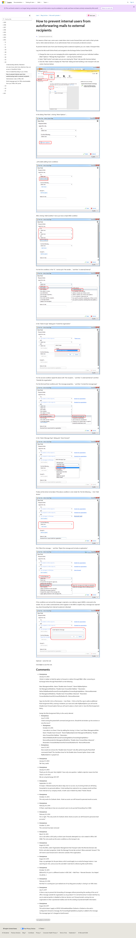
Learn (37, 15)
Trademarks (72, 933)
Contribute (31, 933)
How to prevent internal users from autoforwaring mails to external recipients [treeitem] (17, 75)
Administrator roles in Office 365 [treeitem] (15, 79)
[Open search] (128, 2)
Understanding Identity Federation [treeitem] (15, 64)
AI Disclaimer (5, 933)
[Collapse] (30, 15)
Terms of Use (63, 933)
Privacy (38, 933)
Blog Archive (44, 15)
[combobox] (17, 19)
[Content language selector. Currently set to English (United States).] (10, 928)
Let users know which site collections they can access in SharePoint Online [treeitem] (18, 68)
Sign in (132, 2)
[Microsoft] (3, 2)
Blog (23, 933)
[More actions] (98, 15)
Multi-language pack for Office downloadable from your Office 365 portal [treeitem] (18, 82)
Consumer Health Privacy (50, 933)
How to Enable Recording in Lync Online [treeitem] (17, 71)
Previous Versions (15, 933)
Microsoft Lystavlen (54, 15)
